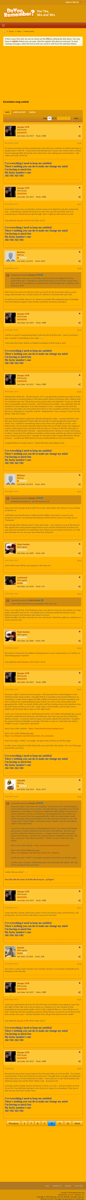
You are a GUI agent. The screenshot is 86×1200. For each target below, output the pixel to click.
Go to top (79, 1186)
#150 (79, 1069)
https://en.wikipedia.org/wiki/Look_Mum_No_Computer (29, 736)
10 (51, 1123)
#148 (79, 964)
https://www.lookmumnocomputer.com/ (46, 728)
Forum (11, 31)
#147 (79, 908)
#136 (79, 143)
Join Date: (21, 136)
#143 (79, 594)
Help (47, 1186)
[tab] (7, 112)
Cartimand (22, 577)
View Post (41, 275)
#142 (79, 561)
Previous (13, 1123)
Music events (29, 31)
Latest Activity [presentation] (19, 112)
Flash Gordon (23, 544)
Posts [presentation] (7, 112)
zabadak (21, 780)
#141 (79, 492)
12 (67, 1123)
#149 (79, 1000)
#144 (79, 648)
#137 (79, 204)
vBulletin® (71, 1195)
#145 (79, 689)
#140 (79, 392)
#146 (79, 797)
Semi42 (20, 947)
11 (59, 1123)
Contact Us (57, 1186)
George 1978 (23, 127)
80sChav (21, 252)
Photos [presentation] (32, 112)
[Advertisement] (45, 73)
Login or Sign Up (73, 2)
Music (19, 31)
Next (77, 1123)
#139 (79, 330)
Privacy (68, 1186)
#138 (79, 268)
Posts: (38, 136)
